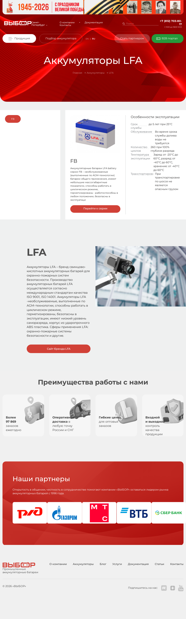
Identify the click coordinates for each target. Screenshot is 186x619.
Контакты (66, 25)
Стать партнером (132, 38)
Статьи (159, 564)
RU (93, 38)
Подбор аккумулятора (60, 38)
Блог (103, 564)
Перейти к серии (95, 208)
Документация (91, 22)
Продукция (22, 38)
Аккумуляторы (83, 564)
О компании (67, 22)
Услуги (117, 564)
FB (13, 118)
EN (87, 38)
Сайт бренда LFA (58, 348)
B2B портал (170, 38)
